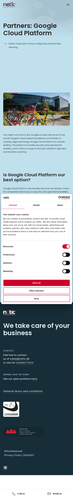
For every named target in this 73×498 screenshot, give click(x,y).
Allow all (36, 283)
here (34, 378)
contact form (25, 362)
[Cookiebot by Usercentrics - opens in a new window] (58, 197)
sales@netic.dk (19, 358)
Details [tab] (36, 205)
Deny (36, 298)
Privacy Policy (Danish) (19, 455)
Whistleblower (13, 451)
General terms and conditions (23, 391)
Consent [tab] (13, 205)
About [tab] (60, 205)
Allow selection (36, 291)
